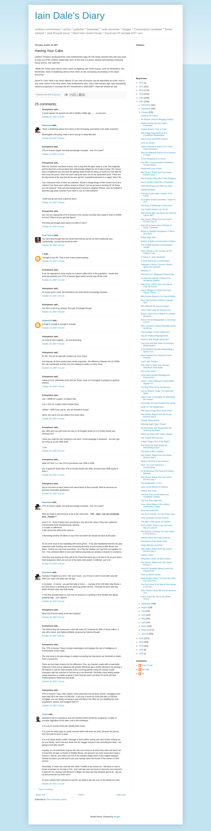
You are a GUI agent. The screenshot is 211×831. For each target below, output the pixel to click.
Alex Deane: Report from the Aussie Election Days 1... (156, 173)
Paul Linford (47, 235)
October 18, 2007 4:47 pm (53, 617)
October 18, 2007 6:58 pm (53, 636)
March (144, 626)
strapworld (47, 320)
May (143, 619)
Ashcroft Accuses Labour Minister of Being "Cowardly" (156, 226)
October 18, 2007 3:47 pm (53, 280)
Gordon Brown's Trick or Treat (153, 129)
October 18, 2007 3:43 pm (53, 261)
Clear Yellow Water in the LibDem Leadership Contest (155, 505)
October (145, 112)
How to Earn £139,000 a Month (154, 139)
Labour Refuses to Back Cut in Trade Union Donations (156, 147)
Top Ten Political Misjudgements (154, 336)
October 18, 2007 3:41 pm (53, 227)
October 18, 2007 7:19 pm (53, 681)
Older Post (121, 795)
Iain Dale (145, 669)
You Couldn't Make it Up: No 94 (154, 209)
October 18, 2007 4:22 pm (53, 475)
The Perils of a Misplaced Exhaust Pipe (157, 274)
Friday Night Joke (148, 237)
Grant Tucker (147, 665)
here (57, 463)
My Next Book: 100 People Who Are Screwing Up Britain (156, 429)
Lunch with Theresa (149, 361)
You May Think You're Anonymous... (156, 387)
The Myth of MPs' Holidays (152, 451)
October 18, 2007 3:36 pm (53, 202)
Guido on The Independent (152, 407)
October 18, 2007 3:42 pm (53, 245)
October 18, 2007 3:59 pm (53, 312)
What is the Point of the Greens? (155, 461)
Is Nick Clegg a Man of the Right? (155, 441)
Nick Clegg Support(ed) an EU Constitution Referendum (154, 134)
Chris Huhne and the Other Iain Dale (156, 186)
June (143, 615)
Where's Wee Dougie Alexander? (155, 339)
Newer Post (41, 795)
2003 (141, 650)
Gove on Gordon (148, 143)
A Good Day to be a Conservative (155, 261)
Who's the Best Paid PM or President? (157, 182)
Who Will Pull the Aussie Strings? (155, 306)
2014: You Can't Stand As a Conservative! (152, 466)
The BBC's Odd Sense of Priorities (155, 522)
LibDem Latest (147, 555)
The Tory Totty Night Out (151, 500)
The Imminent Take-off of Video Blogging (158, 178)
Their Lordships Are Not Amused (155, 518)
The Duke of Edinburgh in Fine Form (156, 205)
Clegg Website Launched (151, 545)
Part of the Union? (148, 371)
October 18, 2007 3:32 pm (53, 154)
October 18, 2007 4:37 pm (53, 601)
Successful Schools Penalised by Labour (158, 403)
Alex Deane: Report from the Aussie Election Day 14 (156, 220)
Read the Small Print (149, 510)
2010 (141, 90)
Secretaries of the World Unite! (154, 541)
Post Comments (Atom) (57, 799)
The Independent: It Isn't (151, 483)
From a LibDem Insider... (151, 575)
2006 (141, 638)
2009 (141, 94)
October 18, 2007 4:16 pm (53, 386)
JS (143, 674)
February (145, 630)
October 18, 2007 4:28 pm (53, 493)
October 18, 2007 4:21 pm (53, 451)
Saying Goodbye (148, 190)
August (144, 607)
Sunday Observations (150, 420)
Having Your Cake (148, 491)
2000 (141, 653)
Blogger (117, 817)
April (143, 622)
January (145, 634)
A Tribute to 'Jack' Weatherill (153, 257)
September (146, 604)
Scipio (45, 714)
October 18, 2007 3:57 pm (53, 296)
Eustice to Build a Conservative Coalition (158, 241)
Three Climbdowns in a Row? (153, 159)
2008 (141, 98)
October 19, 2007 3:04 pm (53, 706)
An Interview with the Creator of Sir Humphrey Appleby (156, 279)
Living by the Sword (149, 116)
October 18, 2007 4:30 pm (53, 564)
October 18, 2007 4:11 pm (53, 368)
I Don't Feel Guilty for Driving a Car (156, 310)
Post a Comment (46, 789)
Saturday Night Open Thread (153, 424)
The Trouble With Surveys (152, 438)
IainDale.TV (146, 271)
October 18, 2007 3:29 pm (53, 117)
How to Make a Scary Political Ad (155, 332)
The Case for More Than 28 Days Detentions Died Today (155, 366)
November (146, 109)
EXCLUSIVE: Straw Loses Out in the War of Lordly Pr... (156, 526)
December (146, 105)
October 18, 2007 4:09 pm (53, 344)
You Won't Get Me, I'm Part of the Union (158, 514)
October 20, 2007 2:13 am (53, 784)
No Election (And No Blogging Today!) (157, 119)
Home (81, 795)
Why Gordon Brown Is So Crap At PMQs (158, 296)
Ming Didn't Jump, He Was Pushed (156, 559)
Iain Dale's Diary (70, 15)
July (143, 611)
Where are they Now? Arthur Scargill (156, 434)
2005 (141, 642)
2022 (141, 83)
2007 (141, 101)
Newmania (47, 125)
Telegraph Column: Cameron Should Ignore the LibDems (156, 265)
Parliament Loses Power (151, 168)
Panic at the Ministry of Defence (154, 487)
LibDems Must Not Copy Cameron (155, 538)
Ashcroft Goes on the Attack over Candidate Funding (155, 495)
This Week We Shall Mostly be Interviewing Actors (154, 446)
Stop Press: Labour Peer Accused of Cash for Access (156, 285)
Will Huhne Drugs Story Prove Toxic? (156, 411)
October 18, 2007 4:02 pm (53, 328)
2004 (141, 646)
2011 (141, 87)
